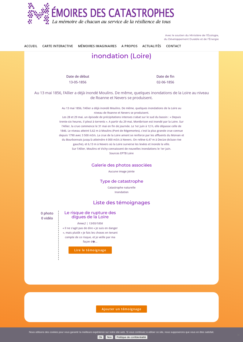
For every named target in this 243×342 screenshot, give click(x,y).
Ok (100, 337)
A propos (129, 24)
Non (109, 337)
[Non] (238, 335)
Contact (173, 24)
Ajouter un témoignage (121, 309)
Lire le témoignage (90, 250)
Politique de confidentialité (131, 337)
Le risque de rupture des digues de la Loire (90, 214)
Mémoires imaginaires (97, 24)
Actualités (151, 24)
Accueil (30, 24)
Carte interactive (57, 24)
